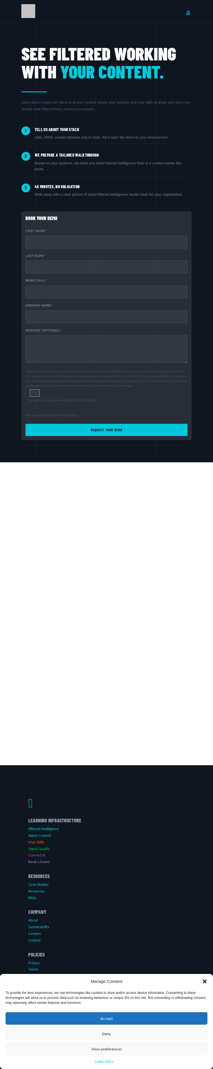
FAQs (32, 897)
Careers (34, 933)
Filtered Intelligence (43, 828)
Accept (106, 1018)
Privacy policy (69, 415)
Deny (106, 1033)
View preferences (107, 1049)
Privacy (34, 963)
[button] (204, 981)
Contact (34, 940)
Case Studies (38, 884)
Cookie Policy (104, 1061)
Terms (33, 969)
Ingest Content (39, 835)
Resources (36, 891)
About (33, 920)
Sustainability (38, 927)
